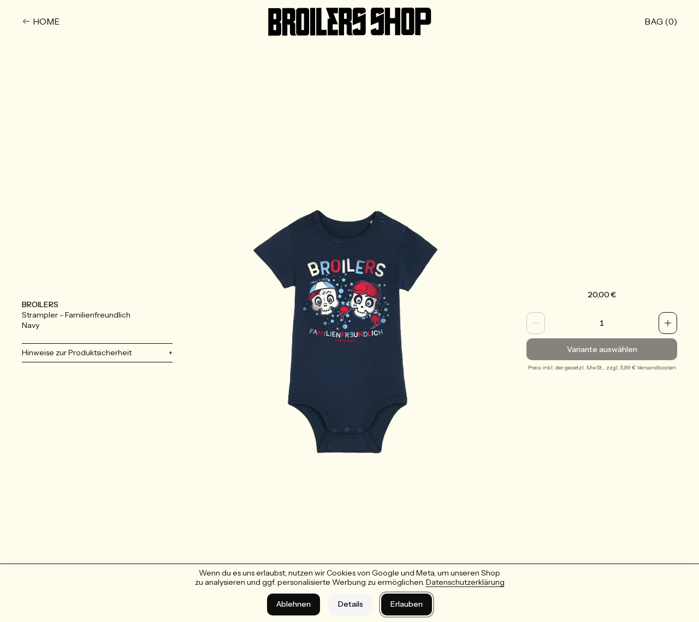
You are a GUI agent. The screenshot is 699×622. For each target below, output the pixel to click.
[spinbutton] (601, 323)
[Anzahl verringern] (535, 323)
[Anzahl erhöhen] (668, 323)
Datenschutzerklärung (465, 582)
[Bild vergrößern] (349, 330)
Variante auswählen (602, 349)
